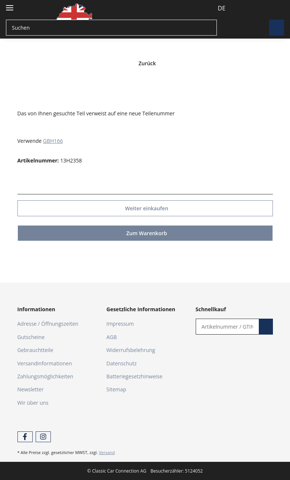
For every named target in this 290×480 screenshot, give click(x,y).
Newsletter (30, 388)
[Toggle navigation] (9, 4)
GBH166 (53, 140)
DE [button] (208, 8)
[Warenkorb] (272, 8)
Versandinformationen (44, 362)
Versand (107, 452)
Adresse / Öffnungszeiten (47, 323)
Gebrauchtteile (35, 349)
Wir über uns (33, 402)
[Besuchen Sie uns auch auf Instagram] (43, 436)
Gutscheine (31, 336)
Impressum (120, 323)
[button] (233, 8)
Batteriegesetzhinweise (135, 375)
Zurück (145, 63)
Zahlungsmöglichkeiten (45, 375)
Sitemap (116, 388)
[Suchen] (110, 28)
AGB (112, 336)
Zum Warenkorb (145, 232)
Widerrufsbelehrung (131, 349)
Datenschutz (122, 362)
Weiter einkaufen (145, 207)
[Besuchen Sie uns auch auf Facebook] (25, 436)
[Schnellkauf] (225, 326)
